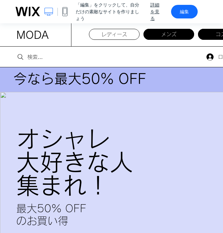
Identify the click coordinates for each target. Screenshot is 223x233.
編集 (184, 12)
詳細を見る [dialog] (154, 11)
